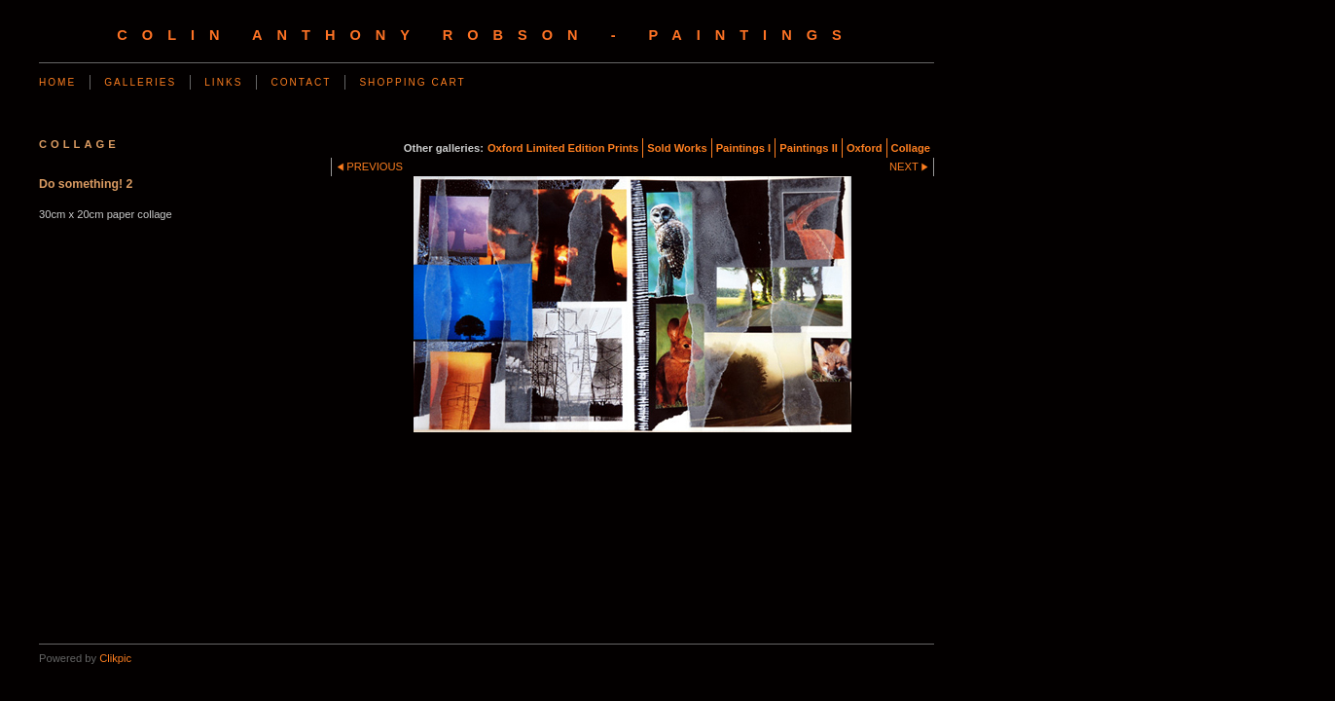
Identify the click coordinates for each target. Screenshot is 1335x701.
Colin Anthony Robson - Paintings (486, 35)
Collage (910, 148)
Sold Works (676, 148)
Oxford (865, 148)
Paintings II (808, 148)
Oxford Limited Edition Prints (562, 148)
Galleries (140, 82)
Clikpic (115, 658)
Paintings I (744, 148)
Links (223, 82)
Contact (301, 82)
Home (57, 82)
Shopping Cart (412, 82)
